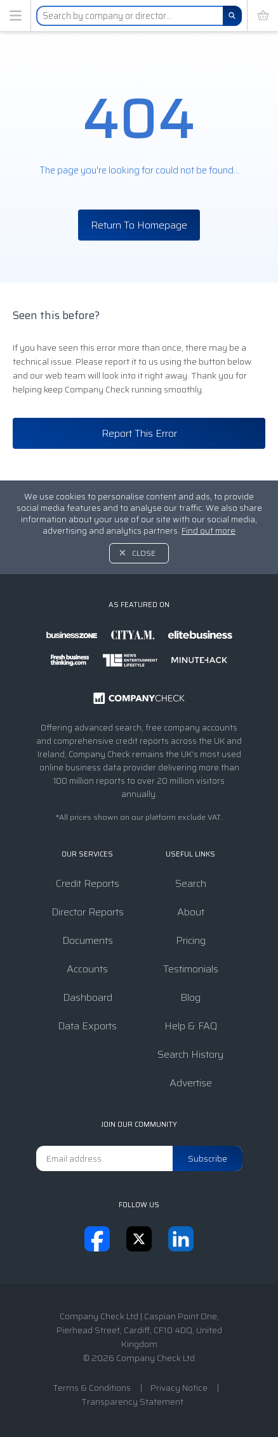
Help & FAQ (190, 1026)
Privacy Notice (179, 1388)
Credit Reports (87, 883)
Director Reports (87, 912)
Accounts (87, 969)
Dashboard (87, 997)
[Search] (232, 16)
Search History (190, 1054)
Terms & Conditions (92, 1388)
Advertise (190, 1083)
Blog (190, 997)
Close (144, 553)
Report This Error (139, 433)
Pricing (191, 940)
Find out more (208, 530)
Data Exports (87, 1026)
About (190, 912)
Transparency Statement (132, 1402)
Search (190, 883)
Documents (87, 940)
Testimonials (190, 969)
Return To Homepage (139, 225)
